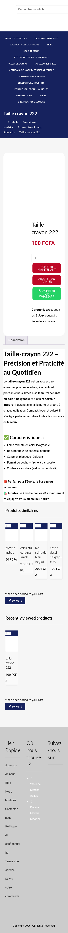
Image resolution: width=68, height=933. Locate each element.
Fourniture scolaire (43, 321)
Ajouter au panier (46, 280)
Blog (8, 783)
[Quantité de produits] (37, 258)
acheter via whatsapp (47, 294)
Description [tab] (16, 340)
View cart (15, 600)
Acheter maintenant (47, 268)
